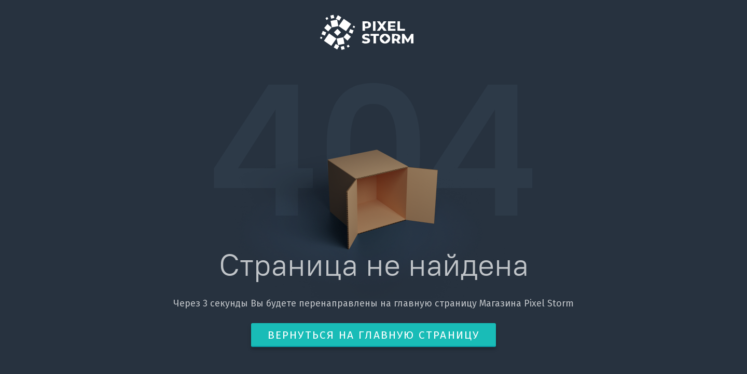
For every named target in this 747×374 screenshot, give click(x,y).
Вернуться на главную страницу (373, 335)
